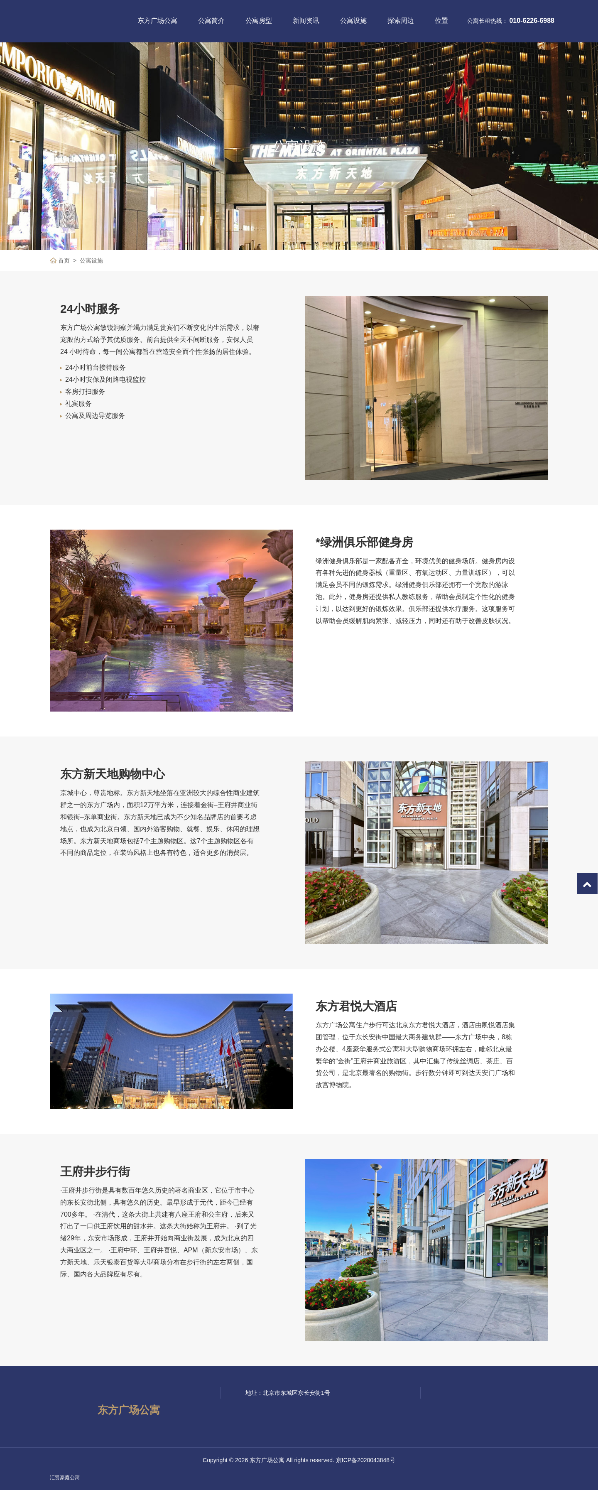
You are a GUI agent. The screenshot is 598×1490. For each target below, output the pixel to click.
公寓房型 (258, 20)
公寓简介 (211, 20)
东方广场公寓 (157, 20)
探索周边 (400, 20)
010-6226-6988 (531, 20)
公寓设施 (353, 20)
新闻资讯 (306, 20)
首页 (64, 260)
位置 (441, 20)
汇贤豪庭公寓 (65, 1477)
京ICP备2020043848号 (365, 1460)
